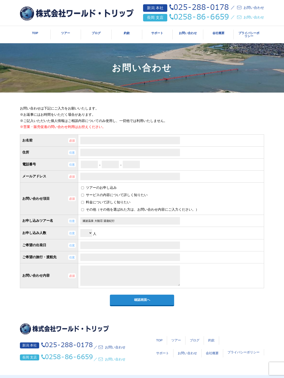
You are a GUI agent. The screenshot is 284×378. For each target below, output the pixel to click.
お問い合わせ (188, 32)
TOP (35, 32)
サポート (157, 32)
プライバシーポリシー (249, 32)
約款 (127, 32)
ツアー (65, 32)
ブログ (96, 32)
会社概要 (218, 32)
